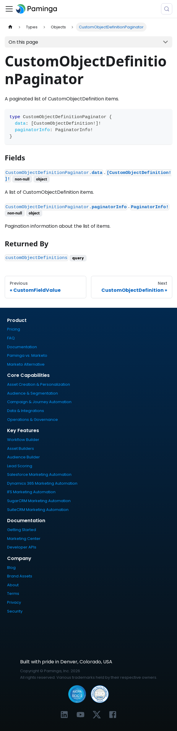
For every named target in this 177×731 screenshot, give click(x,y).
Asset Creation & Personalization (38, 384)
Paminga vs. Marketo (27, 355)
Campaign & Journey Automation (39, 402)
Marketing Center (23, 538)
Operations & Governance (32, 419)
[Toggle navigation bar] (9, 8)
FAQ (11, 338)
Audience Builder (23, 457)
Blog (11, 567)
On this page (23, 42)
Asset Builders (20, 448)
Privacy (14, 602)
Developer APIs (21, 547)
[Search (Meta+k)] (166, 8)
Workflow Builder (23, 439)
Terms (13, 593)
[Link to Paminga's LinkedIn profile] (64, 715)
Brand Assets (19, 576)
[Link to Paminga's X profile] (97, 715)
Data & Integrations (25, 410)
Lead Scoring (19, 466)
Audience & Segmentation (32, 393)
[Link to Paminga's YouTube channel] (80, 715)
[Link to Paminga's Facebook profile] (113, 715)
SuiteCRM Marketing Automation (38, 509)
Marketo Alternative (26, 364)
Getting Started (21, 530)
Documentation (22, 347)
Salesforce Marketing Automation (39, 474)
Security (14, 611)
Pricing (13, 329)
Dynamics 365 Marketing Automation (42, 483)
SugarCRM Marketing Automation (39, 501)
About (13, 585)
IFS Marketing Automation (31, 492)
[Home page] (10, 27)
